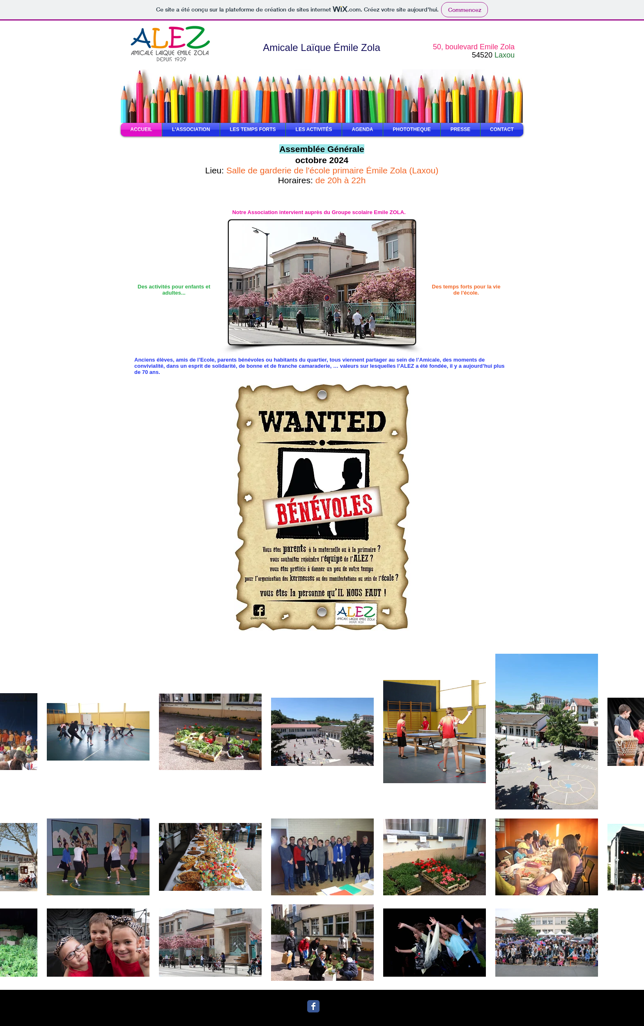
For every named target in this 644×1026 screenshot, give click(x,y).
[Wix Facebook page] (313, 1006)
